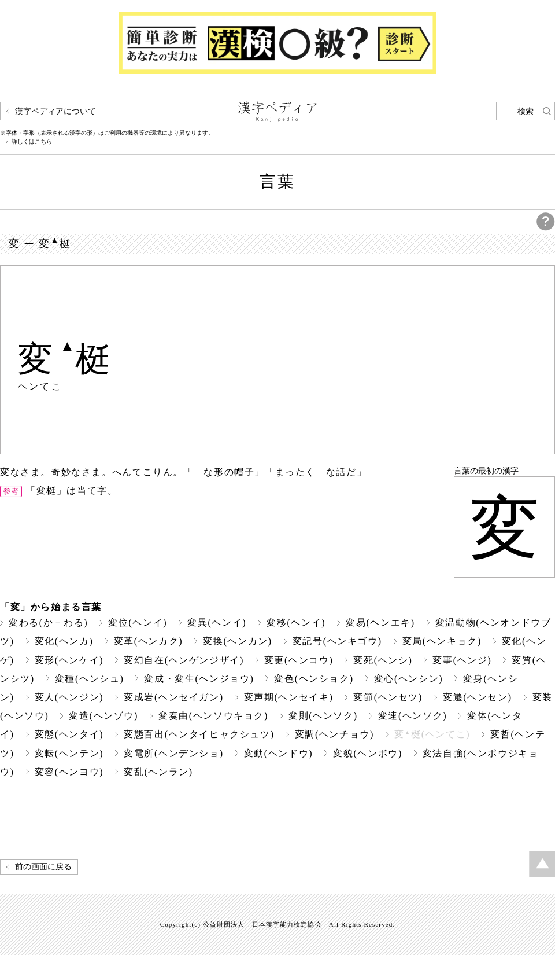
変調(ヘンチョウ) (334, 734)
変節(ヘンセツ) (388, 697)
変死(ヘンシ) (382, 660)
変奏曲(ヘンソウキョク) (213, 716)
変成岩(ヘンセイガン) (173, 697)
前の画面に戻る (43, 866)
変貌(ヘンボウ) (367, 753)
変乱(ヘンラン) (158, 772)
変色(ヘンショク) (313, 679)
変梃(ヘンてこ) (432, 734)
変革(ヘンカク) (148, 641)
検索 (525, 111)
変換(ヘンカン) (237, 641)
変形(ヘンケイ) (69, 660)
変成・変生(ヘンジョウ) (199, 679)
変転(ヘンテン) (69, 753)
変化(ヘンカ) (64, 641)
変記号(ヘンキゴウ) (337, 641)
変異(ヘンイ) (216, 622)
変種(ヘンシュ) (89, 679)
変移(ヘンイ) (296, 622)
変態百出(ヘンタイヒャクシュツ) (199, 734)
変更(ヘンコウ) (299, 660)
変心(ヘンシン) (408, 679)
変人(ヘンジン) (69, 697)
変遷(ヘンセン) (477, 697)
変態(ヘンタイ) (69, 734)
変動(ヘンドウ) (278, 753)
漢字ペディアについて (55, 111)
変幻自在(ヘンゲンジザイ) (184, 660)
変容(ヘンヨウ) (69, 772)
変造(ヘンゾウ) (103, 716)
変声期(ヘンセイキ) (289, 697)
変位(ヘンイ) (137, 622)
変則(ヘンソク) (323, 716)
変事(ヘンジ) (461, 660)
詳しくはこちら (32, 142)
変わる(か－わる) (48, 622)
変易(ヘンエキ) (380, 622)
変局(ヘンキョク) (442, 641)
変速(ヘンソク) (412, 716)
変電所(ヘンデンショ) (173, 753)
